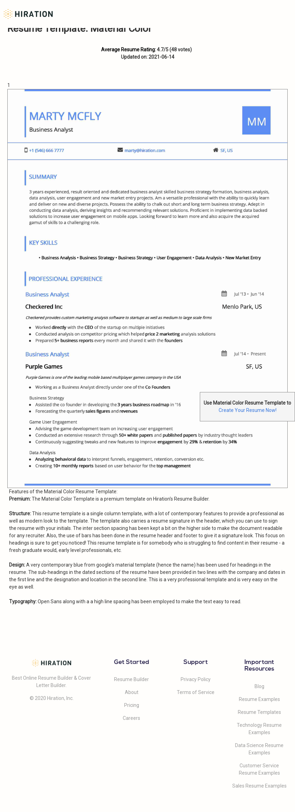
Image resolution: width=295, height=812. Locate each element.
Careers (131, 718)
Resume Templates (259, 712)
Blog (259, 686)
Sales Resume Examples (259, 786)
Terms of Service (195, 692)
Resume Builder (131, 679)
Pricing (131, 705)
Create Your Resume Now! (248, 410)
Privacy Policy (196, 679)
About (131, 692)
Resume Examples (259, 699)
